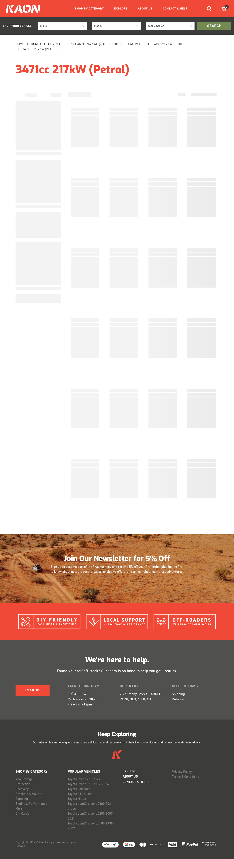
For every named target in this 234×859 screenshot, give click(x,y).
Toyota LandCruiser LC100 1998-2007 (91, 826)
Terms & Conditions (185, 777)
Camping (22, 799)
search (214, 26)
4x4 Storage (24, 779)
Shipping (178, 694)
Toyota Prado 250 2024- (85, 779)
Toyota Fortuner (79, 789)
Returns (178, 699)
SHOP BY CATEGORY (89, 8)
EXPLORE (121, 8)
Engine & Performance (31, 804)
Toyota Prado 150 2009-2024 (88, 784)
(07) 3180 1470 (79, 694)
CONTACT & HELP (175, 8)
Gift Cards (22, 814)
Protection (23, 784)
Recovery (22, 789)
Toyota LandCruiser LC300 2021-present (91, 806)
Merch (20, 809)
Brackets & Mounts (29, 794)
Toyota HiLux (77, 799)
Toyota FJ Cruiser (80, 794)
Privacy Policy (182, 772)
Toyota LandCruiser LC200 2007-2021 (91, 816)
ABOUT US (145, 8)
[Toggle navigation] (209, 8)
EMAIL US (32, 690)
